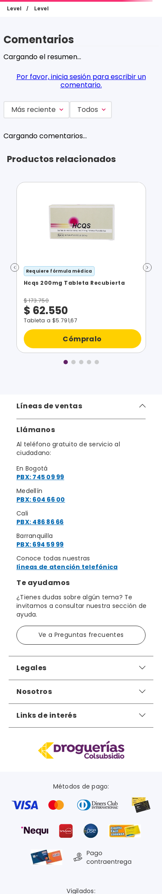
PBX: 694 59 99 (40, 544)
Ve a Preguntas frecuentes (81, 634)
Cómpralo (82, 339)
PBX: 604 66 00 (40, 499)
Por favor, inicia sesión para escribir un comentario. (81, 80)
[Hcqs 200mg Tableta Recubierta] (81, 267)
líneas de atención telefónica (67, 567)
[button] (14, 267)
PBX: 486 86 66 (40, 522)
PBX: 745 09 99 (40, 477)
